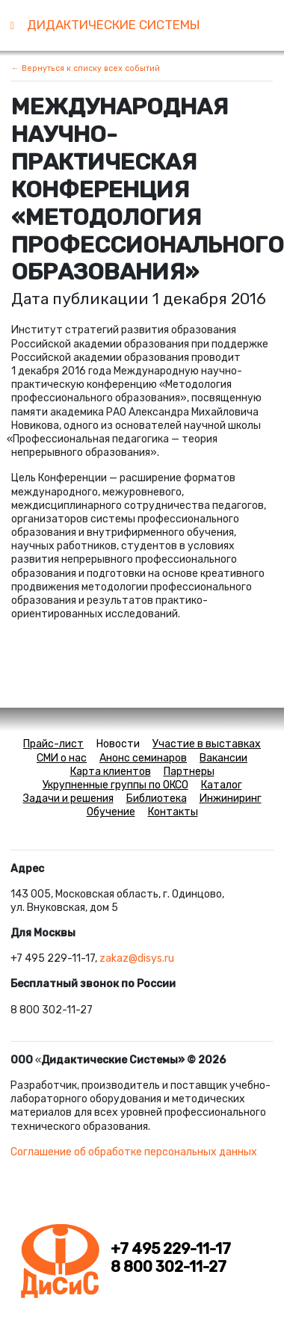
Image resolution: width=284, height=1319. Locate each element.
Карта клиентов (110, 771)
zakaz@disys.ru (136, 958)
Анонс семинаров (143, 758)
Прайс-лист (53, 744)
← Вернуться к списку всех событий (85, 68)
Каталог (221, 785)
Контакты (173, 812)
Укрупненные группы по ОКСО (115, 785)
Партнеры (189, 771)
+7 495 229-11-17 (171, 1249)
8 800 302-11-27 (168, 1267)
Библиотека (156, 798)
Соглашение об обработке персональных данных (133, 1152)
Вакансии (223, 758)
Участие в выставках (206, 744)
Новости (118, 744)
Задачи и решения (68, 798)
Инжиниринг (231, 798)
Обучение (111, 812)
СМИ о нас (62, 758)
